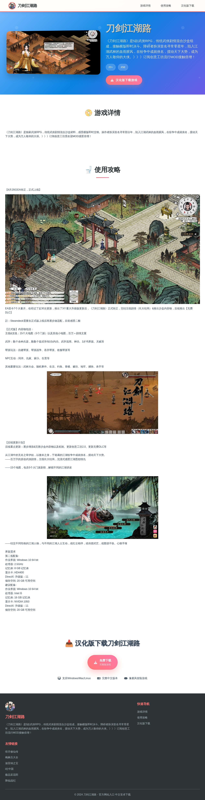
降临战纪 (10, 780)
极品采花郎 (11, 774)
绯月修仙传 (11, 751)
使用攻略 (166, 5)
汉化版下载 (187, 5)
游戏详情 (145, 5)
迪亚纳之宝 (11, 763)
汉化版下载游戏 (124, 80)
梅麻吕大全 (11, 757)
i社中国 (9, 769)
